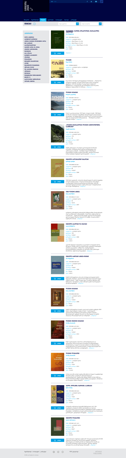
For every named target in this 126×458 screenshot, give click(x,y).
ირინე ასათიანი (70, 323)
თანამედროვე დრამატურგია (31, 65)
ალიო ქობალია (70, 420)
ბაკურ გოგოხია (70, 129)
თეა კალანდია (70, 193)
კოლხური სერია (76, 39)
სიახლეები (59, 20)
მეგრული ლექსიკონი (73, 417)
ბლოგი (66, 20)
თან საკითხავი (28, 43)
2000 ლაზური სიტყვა (73, 191)
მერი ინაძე (69, 387)
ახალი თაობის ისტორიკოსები (32, 79)
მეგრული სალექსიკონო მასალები (77, 159)
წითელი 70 (27, 77)
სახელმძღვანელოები (30, 45)
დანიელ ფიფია (70, 161)
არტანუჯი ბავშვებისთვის (30, 49)
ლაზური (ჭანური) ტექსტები (75, 320)
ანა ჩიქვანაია (70, 34)
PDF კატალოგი (74, 451)
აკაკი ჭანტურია (70, 226)
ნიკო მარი (69, 62)
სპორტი (26, 63)
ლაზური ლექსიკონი (72, 353)
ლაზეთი (68, 60)
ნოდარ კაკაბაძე (71, 94)
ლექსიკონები (28, 59)
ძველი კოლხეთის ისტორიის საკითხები (79, 385)
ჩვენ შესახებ (35, 20)
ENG (55, 1)
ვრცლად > (68, 52)
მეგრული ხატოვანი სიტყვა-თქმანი (77, 256)
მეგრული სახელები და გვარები (76, 224)
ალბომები (27, 57)
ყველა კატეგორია (29, 37)
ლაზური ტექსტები (72, 92)
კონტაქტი (74, 20)
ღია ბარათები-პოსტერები (31, 69)
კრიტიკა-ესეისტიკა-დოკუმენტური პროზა (35, 41)
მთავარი (26, 20)
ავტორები (50, 20)
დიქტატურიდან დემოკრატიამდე (32, 75)
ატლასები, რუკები (29, 67)
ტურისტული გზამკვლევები (31, 61)
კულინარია (27, 71)
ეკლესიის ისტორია (29, 81)
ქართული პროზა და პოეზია (32, 47)
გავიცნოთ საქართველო (30, 55)
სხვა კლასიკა (28, 53)
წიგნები (43, 20)
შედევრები (27, 73)
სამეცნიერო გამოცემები (30, 39)
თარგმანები (27, 51)
